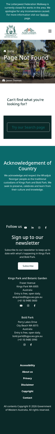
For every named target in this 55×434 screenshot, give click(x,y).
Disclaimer (27, 384)
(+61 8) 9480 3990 (27, 339)
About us (27, 371)
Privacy (27, 378)
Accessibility (27, 365)
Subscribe (28, 266)
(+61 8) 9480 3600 (27, 300)
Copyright (27, 391)
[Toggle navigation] (49, 31)
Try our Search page (28, 127)
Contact (27, 397)
